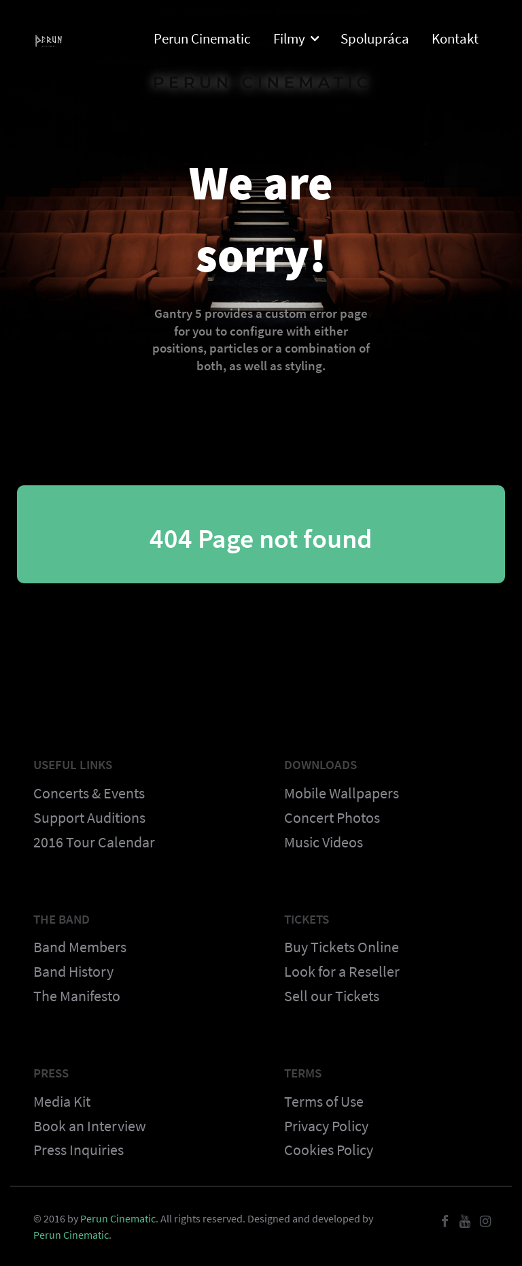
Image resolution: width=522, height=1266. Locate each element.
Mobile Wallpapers (341, 792)
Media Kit (61, 1101)
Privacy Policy (326, 1125)
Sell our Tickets (331, 995)
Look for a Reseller (342, 971)
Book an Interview (89, 1125)
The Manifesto (76, 995)
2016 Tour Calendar (94, 841)
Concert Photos (332, 817)
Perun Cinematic (118, 1218)
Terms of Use (324, 1101)
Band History (73, 971)
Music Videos (323, 841)
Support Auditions (89, 817)
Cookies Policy (328, 1149)
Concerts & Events (89, 792)
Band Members (79, 946)
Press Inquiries (78, 1149)
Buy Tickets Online (341, 946)
